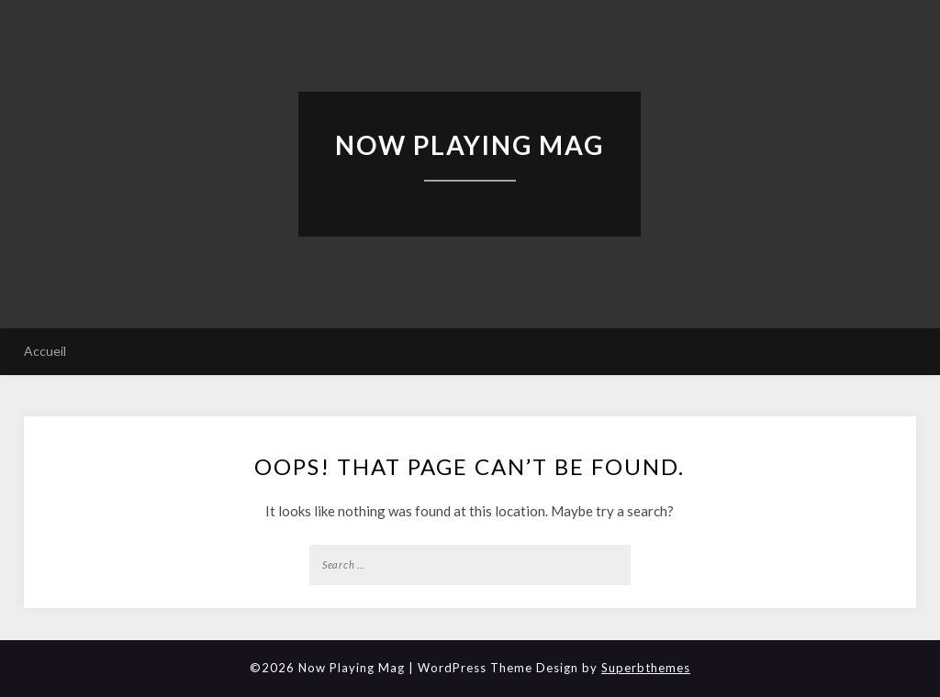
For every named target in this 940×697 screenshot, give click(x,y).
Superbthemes (645, 667)
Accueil (45, 351)
